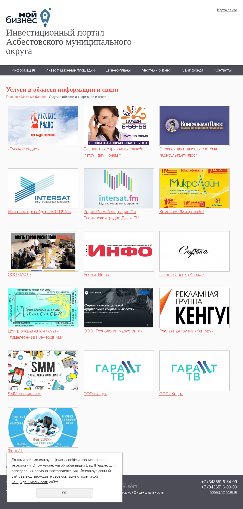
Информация (23, 70)
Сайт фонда (192, 70)
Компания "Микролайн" (181, 212)
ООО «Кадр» (95, 394)
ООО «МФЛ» (19, 274)
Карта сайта (227, 10)
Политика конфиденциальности (137, 492)
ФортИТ (15, 450)
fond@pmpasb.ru (223, 492)
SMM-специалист (24, 394)
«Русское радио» (23, 149)
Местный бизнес (156, 70)
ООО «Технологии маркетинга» (113, 331)
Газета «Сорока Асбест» (182, 274)
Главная (12, 97)
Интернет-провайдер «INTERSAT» (39, 212)
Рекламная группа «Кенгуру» (186, 331)
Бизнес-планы (118, 70)
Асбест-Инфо (96, 274)
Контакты (222, 70)
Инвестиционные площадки (70, 70)
